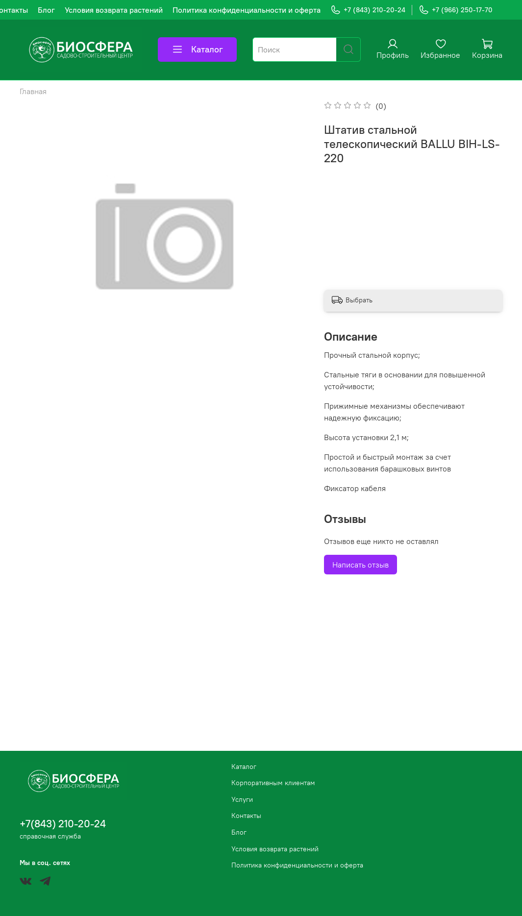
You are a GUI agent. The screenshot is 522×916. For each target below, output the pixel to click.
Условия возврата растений (114, 10)
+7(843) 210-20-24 (63, 823)
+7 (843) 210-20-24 (367, 10)
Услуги (242, 799)
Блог (46, 10)
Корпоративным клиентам (273, 782)
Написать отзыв (360, 564)
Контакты (246, 815)
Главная (33, 91)
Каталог (197, 49)
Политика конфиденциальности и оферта (247, 10)
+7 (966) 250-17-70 (456, 10)
